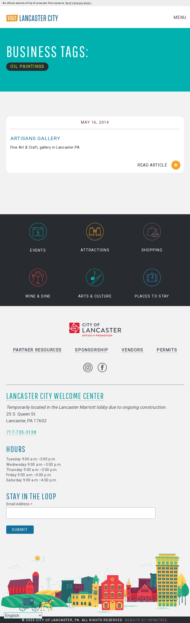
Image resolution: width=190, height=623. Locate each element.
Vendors (132, 350)
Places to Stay (152, 284)
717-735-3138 (21, 432)
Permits (167, 350)
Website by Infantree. (146, 620)
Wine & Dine (38, 284)
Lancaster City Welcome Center (55, 395)
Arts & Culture (95, 284)
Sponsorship (91, 350)
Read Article (152, 165)
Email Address (19, 504)
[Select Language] (23, 615)
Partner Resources (37, 350)
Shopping (152, 238)
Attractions (95, 238)
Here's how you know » (78, 3)
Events (38, 238)
